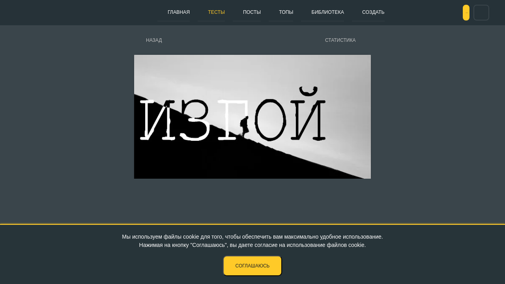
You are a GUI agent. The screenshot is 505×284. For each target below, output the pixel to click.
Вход (453, 12)
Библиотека (293, 12)
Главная (174, 12)
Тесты (204, 12)
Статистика (340, 40)
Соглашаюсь (253, 266)
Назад (154, 40)
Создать (332, 12)
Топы (259, 12)
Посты (232, 12)
